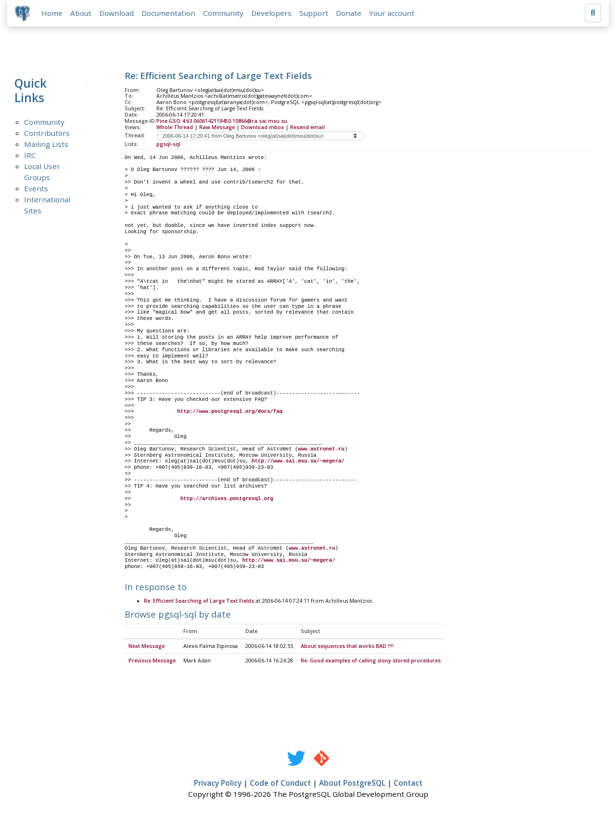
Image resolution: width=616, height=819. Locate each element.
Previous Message (152, 661)
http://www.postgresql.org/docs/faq (229, 412)
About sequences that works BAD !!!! (347, 647)
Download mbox (262, 127)
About (80, 13)
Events (36, 188)
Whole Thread (174, 127)
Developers (271, 13)
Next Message (146, 647)
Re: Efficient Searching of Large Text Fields (199, 601)
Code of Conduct (280, 783)
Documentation (168, 13)
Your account (391, 13)
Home (52, 13)
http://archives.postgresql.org (226, 498)
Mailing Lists (46, 144)
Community (223, 13)
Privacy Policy (218, 783)
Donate (348, 13)
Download (116, 13)
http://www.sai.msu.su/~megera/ (298, 461)
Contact (408, 783)
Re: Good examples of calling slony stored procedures (371, 661)
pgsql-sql (168, 144)
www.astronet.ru (321, 449)
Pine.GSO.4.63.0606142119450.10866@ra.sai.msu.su (221, 121)
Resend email (307, 127)
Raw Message (217, 127)
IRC (30, 155)
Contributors (47, 133)
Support (313, 13)
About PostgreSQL (352, 783)
